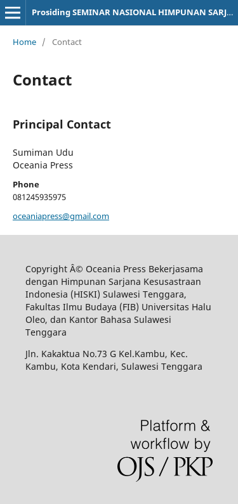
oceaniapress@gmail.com (61, 216)
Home (24, 41)
